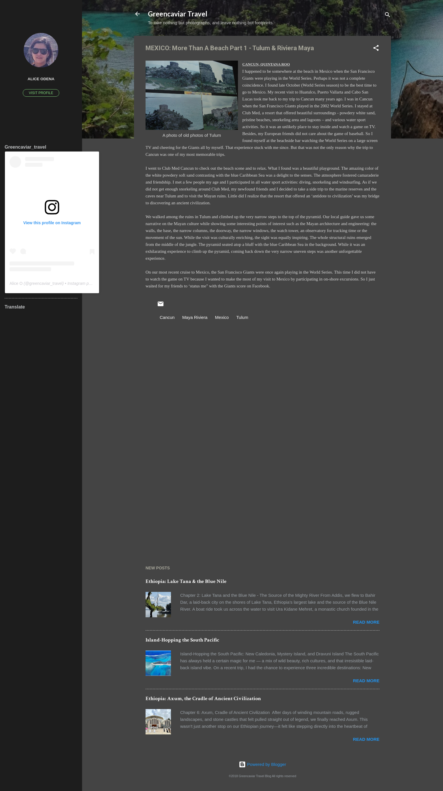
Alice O (16, 283)
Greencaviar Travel (177, 14)
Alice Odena (40, 79)
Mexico (222, 317)
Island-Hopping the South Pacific (182, 640)
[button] (376, 48)
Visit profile (41, 93)
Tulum (242, 317)
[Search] (387, 16)
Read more (366, 622)
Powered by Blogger (262, 764)
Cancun (167, 317)
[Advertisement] (262, 501)
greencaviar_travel (45, 283)
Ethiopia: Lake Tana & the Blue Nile (186, 581)
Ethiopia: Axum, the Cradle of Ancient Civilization (203, 698)
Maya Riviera (195, 317)
